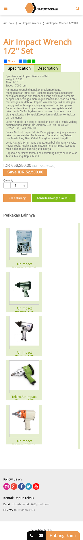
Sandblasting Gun (24, 125)
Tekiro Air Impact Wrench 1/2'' (24, 399)
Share (9, 61)
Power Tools (13, 145)
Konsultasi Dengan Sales (53, 198)
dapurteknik (38, 530)
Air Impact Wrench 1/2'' (24, 310)
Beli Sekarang (17, 198)
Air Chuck (58, 125)
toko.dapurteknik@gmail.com (31, 504)
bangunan (17, 117)
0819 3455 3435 (24, 509)
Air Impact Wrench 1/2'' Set (24, 266)
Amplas (58, 145)
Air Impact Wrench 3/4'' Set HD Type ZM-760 (24, 443)
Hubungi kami (63, 535)
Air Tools (18, 121)
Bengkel (31, 114)
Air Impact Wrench (30, 76)
